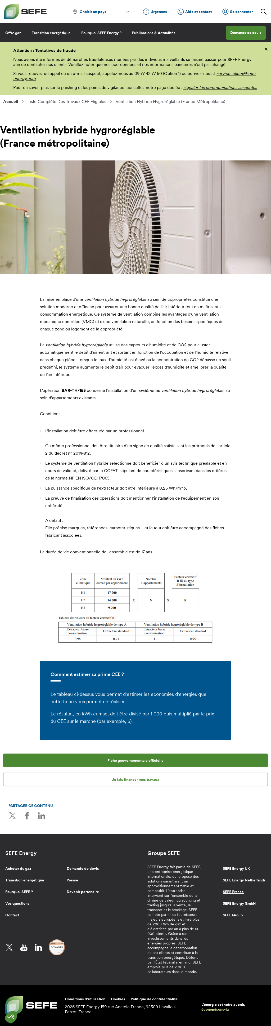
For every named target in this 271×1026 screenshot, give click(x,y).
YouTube (24, 947)
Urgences (155, 11)
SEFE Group (233, 915)
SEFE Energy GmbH (239, 903)
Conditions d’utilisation (85, 999)
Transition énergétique (51, 32)
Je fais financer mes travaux (135, 779)
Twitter (12, 816)
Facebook (27, 816)
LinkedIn (42, 816)
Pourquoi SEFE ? (19, 891)
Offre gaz (13, 32)
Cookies (118, 999)
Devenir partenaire (83, 891)
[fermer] (266, 48)
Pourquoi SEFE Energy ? (101, 32)
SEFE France (233, 891)
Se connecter (237, 11)
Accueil (10, 101)
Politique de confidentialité (154, 999)
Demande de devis (245, 32)
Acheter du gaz (18, 868)
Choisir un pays (93, 11)
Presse (72, 880)
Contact (12, 915)
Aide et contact (195, 11)
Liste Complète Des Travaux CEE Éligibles (67, 101)
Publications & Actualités (153, 32)
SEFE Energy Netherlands (244, 880)
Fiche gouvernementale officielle (135, 760)
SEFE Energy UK (236, 868)
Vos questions (17, 903)
